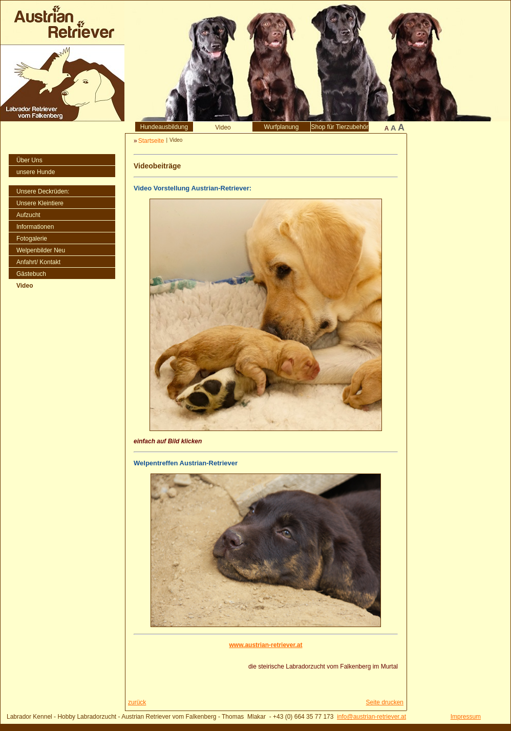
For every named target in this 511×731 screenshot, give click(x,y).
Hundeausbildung (164, 127)
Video (222, 127)
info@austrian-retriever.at (371, 716)
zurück (137, 702)
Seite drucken (384, 702)
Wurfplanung (281, 127)
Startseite (151, 140)
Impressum (466, 716)
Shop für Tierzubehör (339, 127)
